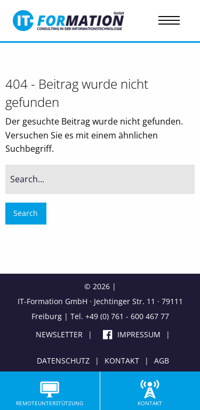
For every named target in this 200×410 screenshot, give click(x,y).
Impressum (139, 334)
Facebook (102, 337)
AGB (161, 360)
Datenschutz (63, 360)
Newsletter (59, 334)
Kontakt (122, 360)
